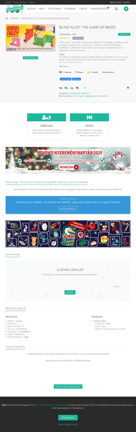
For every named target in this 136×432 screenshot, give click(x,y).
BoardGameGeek (20, 2)
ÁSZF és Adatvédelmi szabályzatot (50, 404)
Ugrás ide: (124, 34)
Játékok (31, 8)
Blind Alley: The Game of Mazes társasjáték (45, 18)
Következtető (74, 93)
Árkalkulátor (116, 2)
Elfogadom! (68, 417)
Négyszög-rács (91, 96)
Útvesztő (85, 93)
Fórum (83, 8)
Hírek (42, 8)
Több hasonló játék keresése (68, 386)
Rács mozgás (78, 96)
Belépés (126, 2)
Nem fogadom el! (68, 424)
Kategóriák (54, 8)
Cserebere (70, 8)
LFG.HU (31, 2)
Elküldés (70, 292)
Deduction (103, 96)
